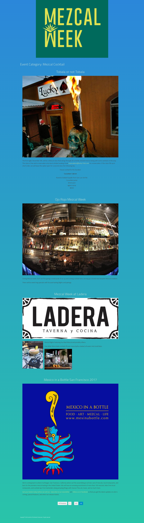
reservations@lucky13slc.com (78, 163)
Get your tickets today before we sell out (36, 492)
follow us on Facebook (80, 492)
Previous (62, 503)
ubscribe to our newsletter (60, 492)
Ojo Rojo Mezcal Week (70, 199)
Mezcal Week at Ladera (70, 293)
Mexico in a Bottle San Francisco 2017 (70, 379)
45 (76, 503)
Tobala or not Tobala (70, 71)
